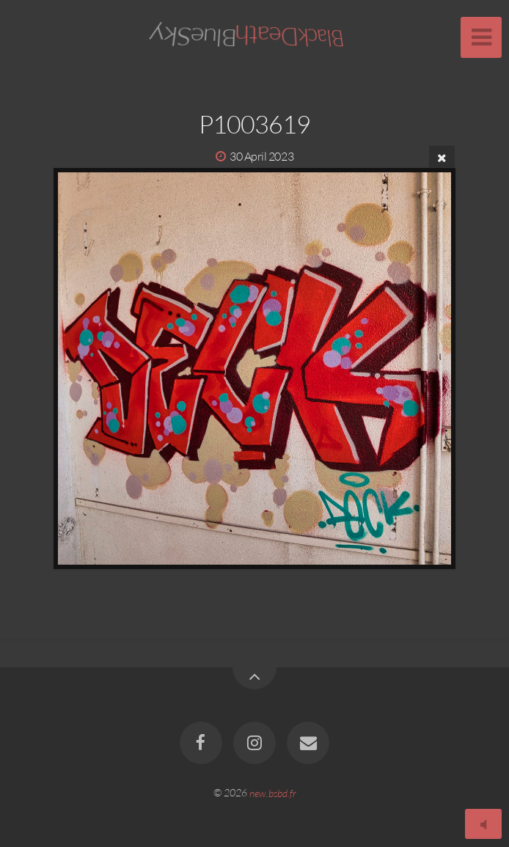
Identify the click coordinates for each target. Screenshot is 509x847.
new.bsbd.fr (272, 792)
